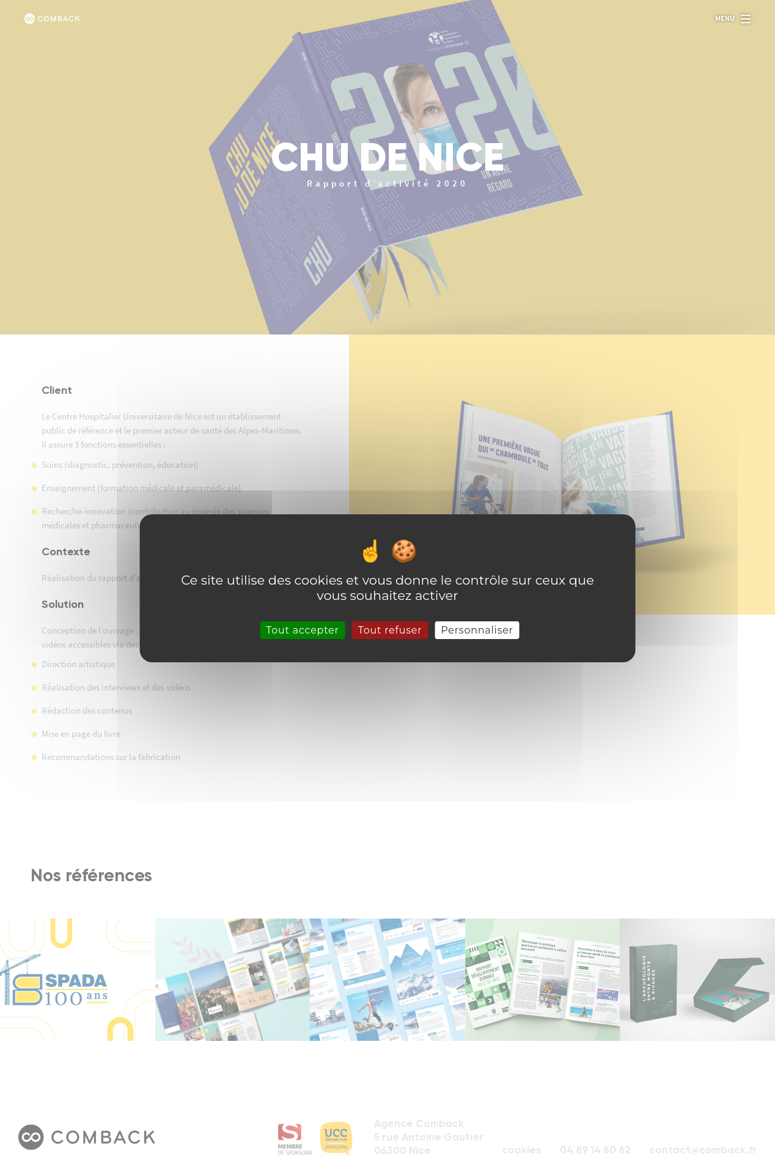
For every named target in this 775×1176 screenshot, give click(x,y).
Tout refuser (390, 629)
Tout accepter (302, 629)
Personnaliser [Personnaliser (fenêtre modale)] (477, 629)
